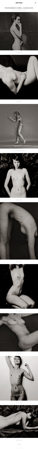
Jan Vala (19, 3)
